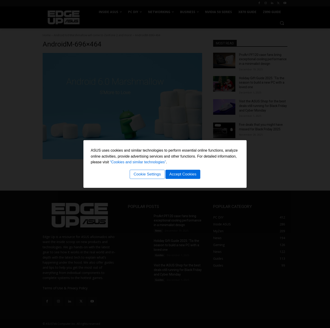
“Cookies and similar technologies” (138, 163)
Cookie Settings (146, 175)
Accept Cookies (183, 175)
